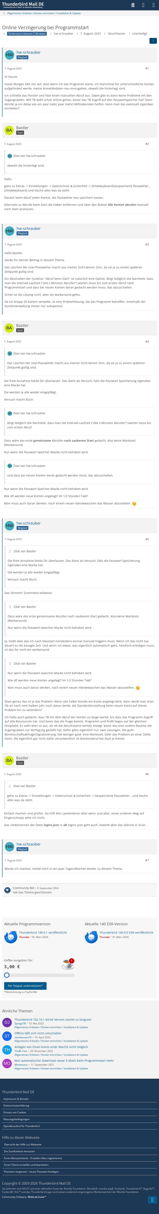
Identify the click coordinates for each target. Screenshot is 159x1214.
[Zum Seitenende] (152, 1200)
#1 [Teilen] (147, 68)
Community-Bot (23, 888)
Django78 (20, 1023)
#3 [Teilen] (147, 244)
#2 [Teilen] (147, 144)
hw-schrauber (63, 33)
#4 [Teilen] (147, 341)
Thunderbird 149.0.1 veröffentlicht (43, 932)
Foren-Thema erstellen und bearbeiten (26, 1165)
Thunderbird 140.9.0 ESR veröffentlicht (126, 932)
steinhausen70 (22, 1037)
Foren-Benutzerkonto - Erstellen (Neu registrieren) (33, 1158)
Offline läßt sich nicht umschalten (37, 1033)
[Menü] (153, 5)
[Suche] (133, 5)
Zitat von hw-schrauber (29, 156)
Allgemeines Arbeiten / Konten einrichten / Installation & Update (51, 1027)
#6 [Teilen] (147, 774)
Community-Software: (24, 1197)
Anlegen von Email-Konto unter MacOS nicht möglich (51, 1047)
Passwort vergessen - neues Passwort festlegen (31, 1171)
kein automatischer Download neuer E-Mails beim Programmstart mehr (64, 1061)
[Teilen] (153, 41)
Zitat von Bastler (25, 551)
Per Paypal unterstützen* (25, 986)
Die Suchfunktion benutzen (19, 1151)
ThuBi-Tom (20, 1051)
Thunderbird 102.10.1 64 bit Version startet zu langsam (52, 1019)
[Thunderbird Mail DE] (23, 5)
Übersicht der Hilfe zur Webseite (22, 1144)
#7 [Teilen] (147, 860)
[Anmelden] (143, 5)
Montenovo (21, 1064)
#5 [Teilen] (147, 539)
